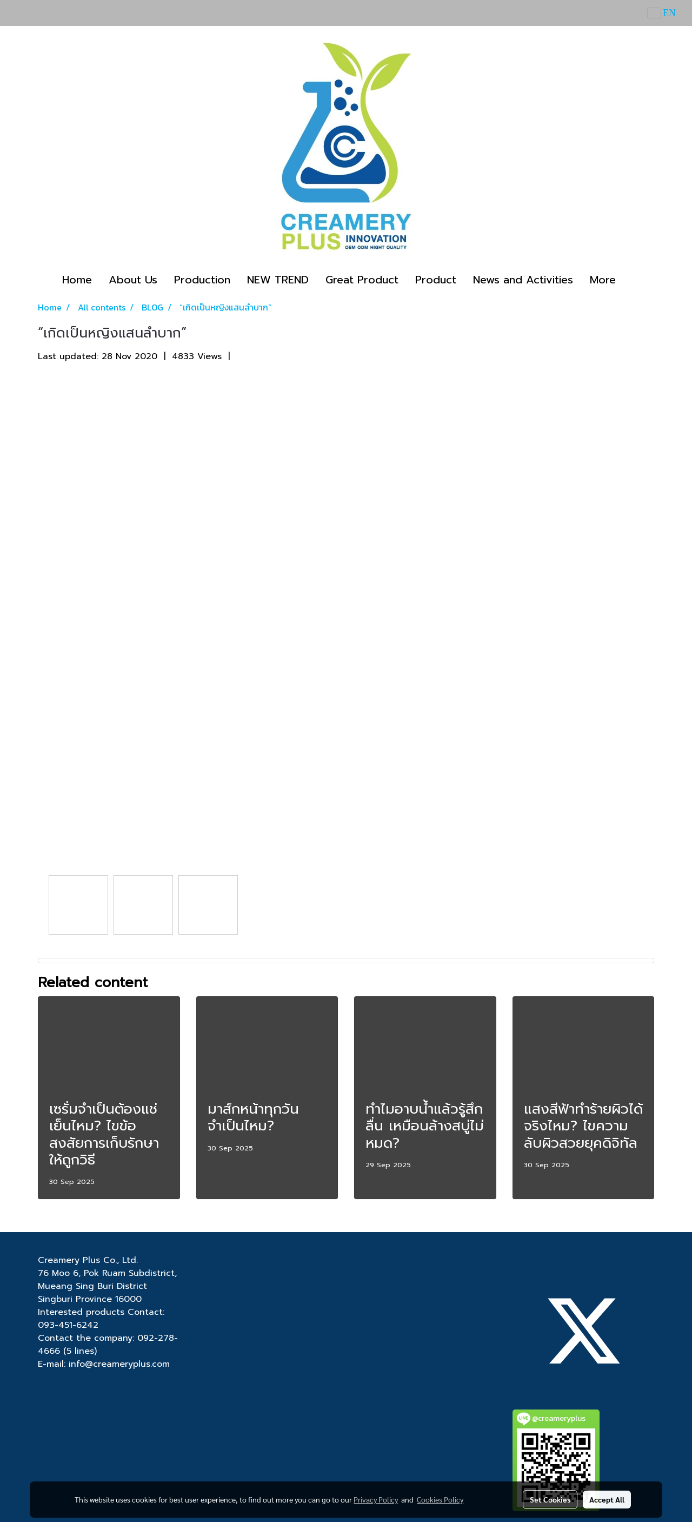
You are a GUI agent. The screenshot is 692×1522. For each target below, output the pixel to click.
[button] (633, 279)
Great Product (361, 280)
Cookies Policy (440, 1499)
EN (662, 13)
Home (77, 280)
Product (435, 280)
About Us (133, 280)
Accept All (606, 1499)
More (603, 280)
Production (202, 280)
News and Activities (523, 280)
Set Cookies (550, 1499)
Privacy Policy (376, 1499)
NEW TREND (278, 280)
